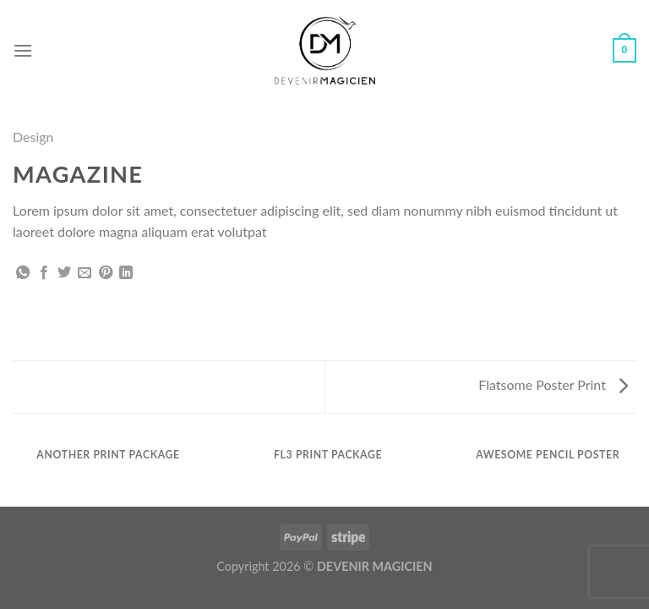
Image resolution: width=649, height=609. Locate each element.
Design (33, 137)
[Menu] (23, 50)
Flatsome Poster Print (553, 384)
